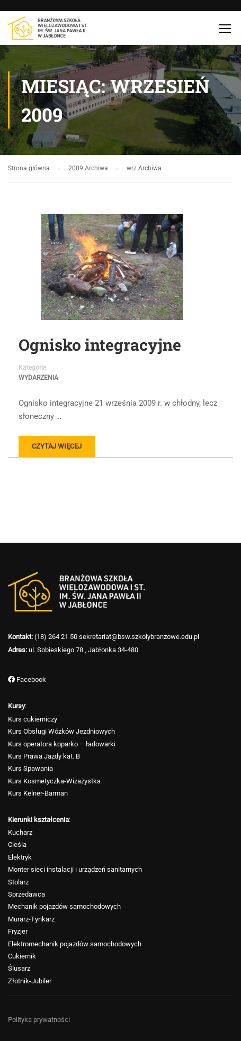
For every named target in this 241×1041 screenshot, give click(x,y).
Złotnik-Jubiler (29, 981)
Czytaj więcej (57, 446)
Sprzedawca (26, 894)
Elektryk (20, 857)
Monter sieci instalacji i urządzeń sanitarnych (75, 869)
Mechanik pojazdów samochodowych (64, 906)
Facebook (30, 679)
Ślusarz (19, 968)
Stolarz (18, 882)
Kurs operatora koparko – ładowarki (61, 744)
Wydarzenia (38, 377)
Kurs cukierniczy (32, 719)
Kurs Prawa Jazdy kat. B (44, 756)
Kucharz (20, 832)
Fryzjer (18, 931)
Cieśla (17, 844)
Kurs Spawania (30, 768)
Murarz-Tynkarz (31, 919)
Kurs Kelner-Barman (38, 793)
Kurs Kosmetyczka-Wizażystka (54, 781)
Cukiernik (22, 956)
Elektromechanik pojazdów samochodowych (74, 944)
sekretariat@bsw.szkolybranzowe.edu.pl (139, 637)
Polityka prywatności (39, 1020)
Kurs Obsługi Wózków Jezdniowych (61, 731)
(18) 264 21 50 (55, 637)
